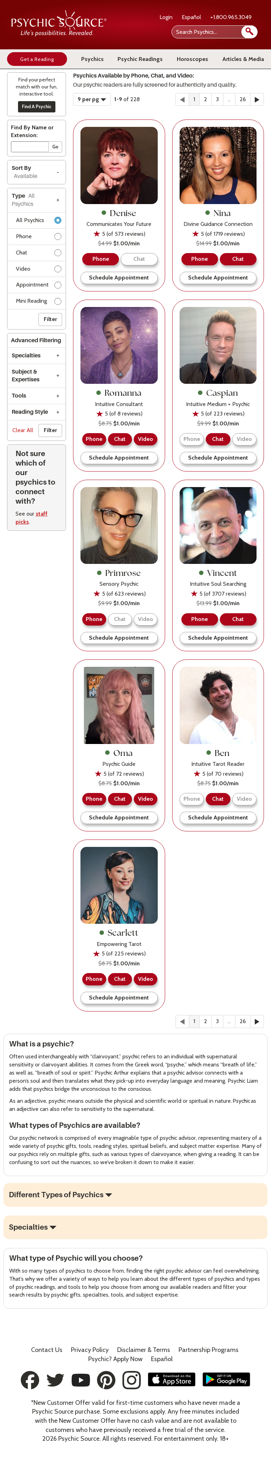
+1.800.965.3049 (231, 17)
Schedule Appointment (119, 277)
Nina (218, 213)
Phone (38, 237)
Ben (217, 752)
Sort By (24, 172)
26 (243, 99)
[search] (249, 31)
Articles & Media (243, 59)
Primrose (119, 572)
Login (166, 17)
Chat (38, 254)
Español (191, 17)
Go (55, 146)
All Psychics (38, 221)
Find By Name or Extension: (32, 131)
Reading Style (30, 412)
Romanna (118, 392)
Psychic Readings (140, 59)
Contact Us (46, 1350)
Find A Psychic (37, 106)
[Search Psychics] (213, 31)
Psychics (92, 59)
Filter (50, 319)
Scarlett (119, 932)
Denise (119, 213)
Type (23, 200)
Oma (119, 752)
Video (38, 270)
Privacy (90, 1350)
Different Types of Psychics (56, 1195)
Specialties (26, 355)
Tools (19, 396)
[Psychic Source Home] (59, 34)
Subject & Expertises (26, 376)
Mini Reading (38, 302)
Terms (143, 1350)
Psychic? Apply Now (115, 1359)
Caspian (218, 392)
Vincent (218, 572)
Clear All (22, 430)
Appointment (38, 286)
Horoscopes (192, 59)
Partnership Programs (209, 1350)
